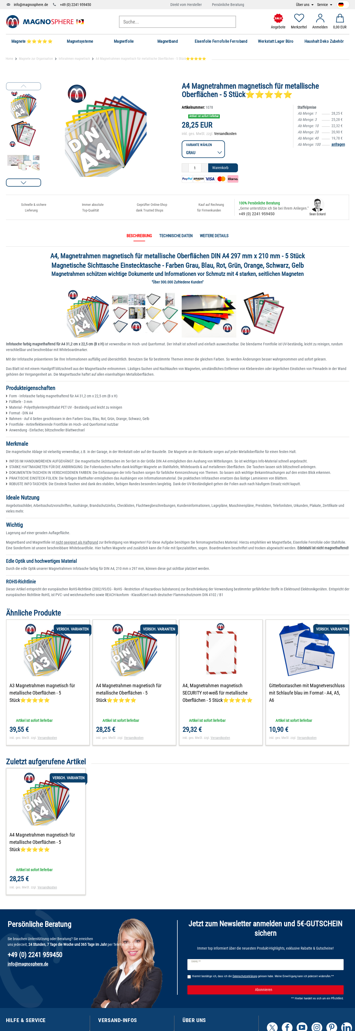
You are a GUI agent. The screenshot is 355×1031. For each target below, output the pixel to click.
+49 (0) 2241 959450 (75, 4)
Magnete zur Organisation (36, 59)
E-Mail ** (196, 961)
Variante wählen (199, 145)
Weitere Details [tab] (214, 235)
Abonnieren (297, 989)
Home (9, 59)
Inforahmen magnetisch (74, 59)
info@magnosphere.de (31, 4)
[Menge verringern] (185, 168)
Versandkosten (225, 133)
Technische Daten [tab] (176, 235)
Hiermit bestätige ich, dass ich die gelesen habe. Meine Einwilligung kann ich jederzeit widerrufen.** (263, 976)
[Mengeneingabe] (194, 168)
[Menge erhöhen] (204, 168)
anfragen (338, 144)
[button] (23, 183)
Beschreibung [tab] (139, 235)
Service (323, 4)
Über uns (303, 4)
